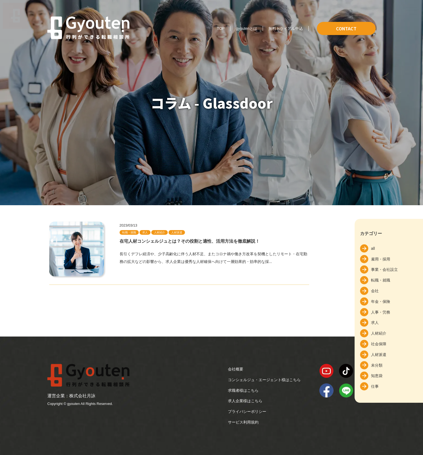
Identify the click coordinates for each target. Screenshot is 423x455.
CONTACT (346, 28)
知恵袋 (377, 375)
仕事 (375, 386)
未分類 (377, 365)
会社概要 (235, 369)
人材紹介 (378, 333)
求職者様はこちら (243, 390)
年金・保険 (380, 301)
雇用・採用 (380, 259)
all (373, 248)
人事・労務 (380, 312)
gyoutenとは (246, 28)
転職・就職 (380, 280)
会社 (375, 291)
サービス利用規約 (243, 422)
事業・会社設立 (384, 269)
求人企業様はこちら (245, 401)
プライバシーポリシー (247, 411)
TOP (221, 28)
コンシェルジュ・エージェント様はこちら (264, 380)
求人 (375, 322)
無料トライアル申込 (285, 28)
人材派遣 (378, 354)
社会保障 (378, 344)
